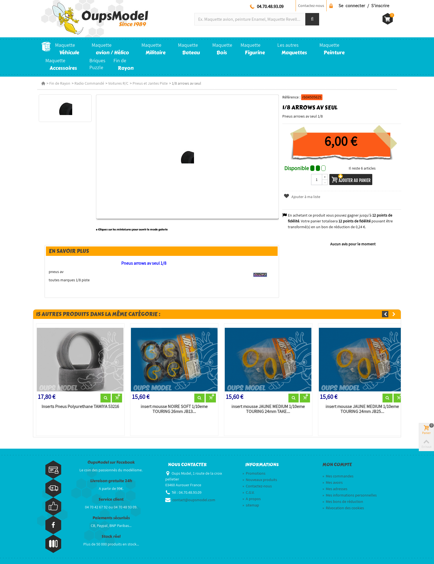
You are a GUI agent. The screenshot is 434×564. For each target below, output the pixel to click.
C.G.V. (248, 492)
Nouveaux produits (259, 479)
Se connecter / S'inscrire (364, 5)
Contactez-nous (311, 5)
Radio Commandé (89, 83)
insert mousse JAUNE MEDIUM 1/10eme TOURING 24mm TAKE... (268, 409)
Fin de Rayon (59, 83)
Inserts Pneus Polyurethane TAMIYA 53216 (80, 406)
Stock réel (111, 536)
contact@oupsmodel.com (193, 499)
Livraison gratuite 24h (111, 481)
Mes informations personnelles (349, 495)
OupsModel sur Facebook (111, 462)
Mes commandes (337, 476)
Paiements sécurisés (111, 518)
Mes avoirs (332, 482)
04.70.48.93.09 (270, 6)
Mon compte (337, 464)
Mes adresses (334, 488)
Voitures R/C (118, 83)
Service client (111, 499)
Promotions (253, 473)
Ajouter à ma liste (301, 196)
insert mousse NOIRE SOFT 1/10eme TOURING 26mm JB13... (174, 409)
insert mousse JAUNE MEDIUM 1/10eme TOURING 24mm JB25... (362, 409)
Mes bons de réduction (342, 501)
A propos (251, 498)
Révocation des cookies (343, 507)
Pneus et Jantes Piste (150, 83)
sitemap (250, 505)
